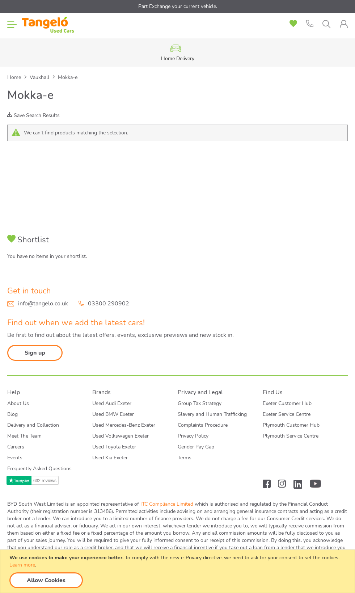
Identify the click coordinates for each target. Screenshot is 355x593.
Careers (15, 446)
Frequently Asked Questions (39, 468)
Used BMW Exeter (113, 414)
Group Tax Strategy (199, 403)
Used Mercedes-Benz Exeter (123, 425)
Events (14, 457)
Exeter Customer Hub (287, 403)
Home (14, 77)
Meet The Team (24, 436)
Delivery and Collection (33, 425)
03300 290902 (108, 304)
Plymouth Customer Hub (291, 425)
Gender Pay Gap (196, 446)
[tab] (343, 24)
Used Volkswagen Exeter (120, 436)
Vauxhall (40, 77)
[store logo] (48, 25)
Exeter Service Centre (286, 414)
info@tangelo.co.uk (43, 304)
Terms (184, 457)
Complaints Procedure (203, 425)
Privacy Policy (193, 436)
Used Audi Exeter (111, 403)
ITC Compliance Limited (166, 504)
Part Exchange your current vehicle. (177, 6)
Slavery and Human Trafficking (212, 414)
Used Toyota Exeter (114, 446)
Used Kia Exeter (110, 457)
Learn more (22, 564)
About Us (18, 403)
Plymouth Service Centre (290, 436)
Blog (12, 414)
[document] (178, 571)
